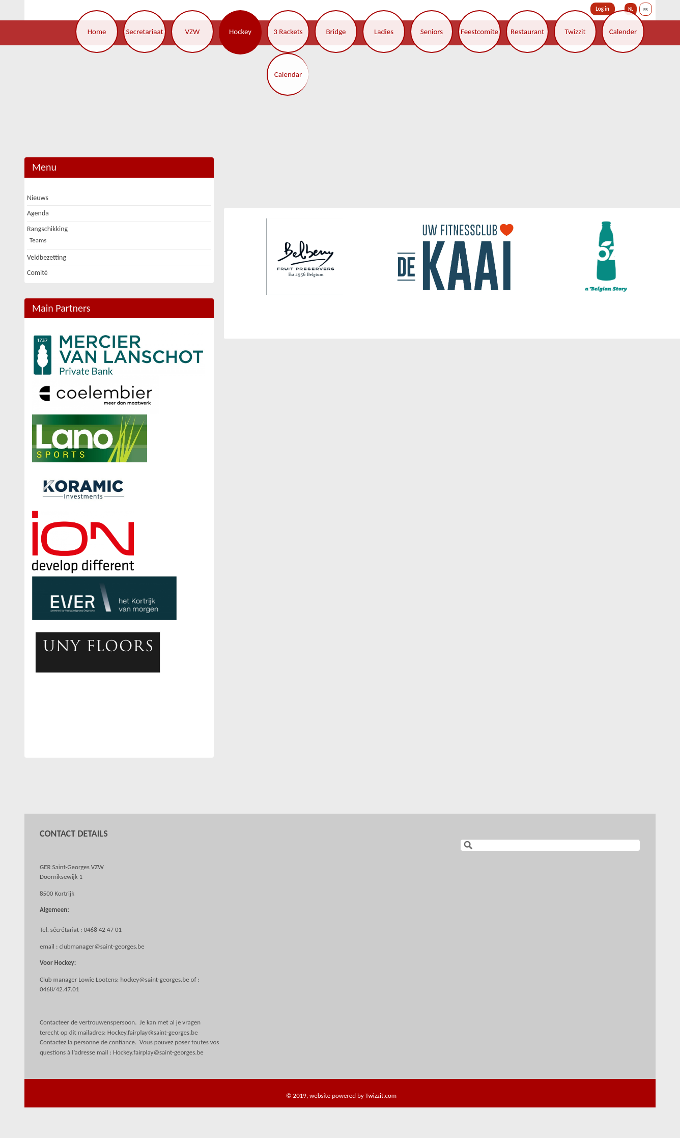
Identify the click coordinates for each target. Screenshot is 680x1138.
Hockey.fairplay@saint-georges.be (152, 1032)
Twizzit (574, 31)
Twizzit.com (381, 1095)
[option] (305, 256)
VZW (192, 31)
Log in (602, 9)
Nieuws (37, 197)
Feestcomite (479, 31)
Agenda (38, 213)
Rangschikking (47, 229)
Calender (623, 31)
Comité (37, 272)
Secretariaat (144, 31)
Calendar (288, 74)
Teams (38, 240)
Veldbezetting (46, 257)
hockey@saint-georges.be (154, 979)
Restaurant (527, 31)
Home (97, 31)
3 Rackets (287, 31)
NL (630, 9)
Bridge (336, 31)
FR (645, 9)
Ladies (383, 31)
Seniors (431, 31)
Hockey (240, 31)
